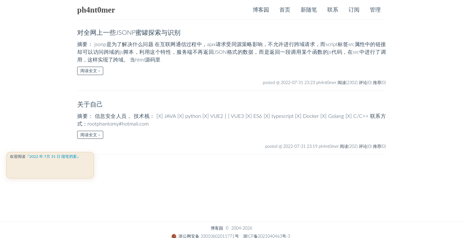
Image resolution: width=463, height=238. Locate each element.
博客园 (261, 9)
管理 (375, 9)
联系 (332, 9)
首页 (284, 9)
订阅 (354, 9)
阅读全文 (88, 70)
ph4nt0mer (96, 9)
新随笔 (309, 9)
